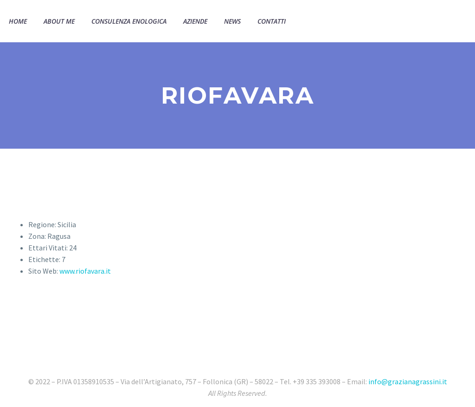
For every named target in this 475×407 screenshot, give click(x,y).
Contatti (271, 21)
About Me (59, 21)
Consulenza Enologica (129, 21)
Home (18, 21)
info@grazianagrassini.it (407, 381)
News (232, 21)
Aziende (195, 21)
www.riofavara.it (85, 271)
